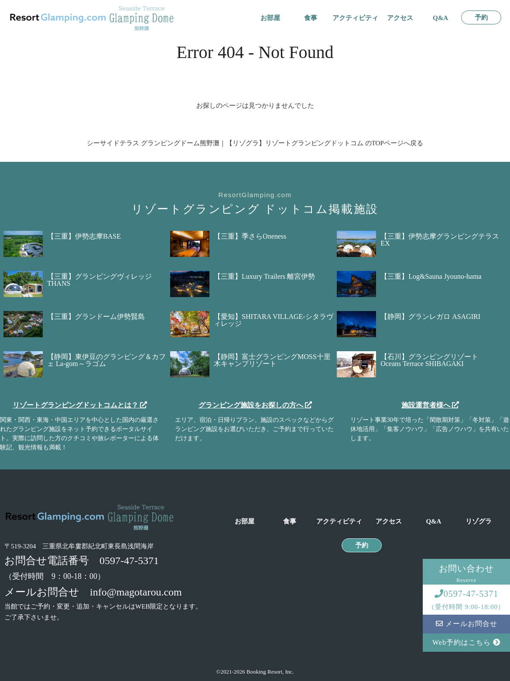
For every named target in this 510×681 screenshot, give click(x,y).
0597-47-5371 (129, 560)
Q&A (440, 18)
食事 (310, 18)
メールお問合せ (466, 623)
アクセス (400, 18)
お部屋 (270, 18)
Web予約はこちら (466, 642)
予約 (481, 17)
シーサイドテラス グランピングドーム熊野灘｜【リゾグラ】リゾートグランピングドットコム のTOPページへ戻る (255, 143)
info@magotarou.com (136, 592)
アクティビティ (355, 18)
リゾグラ (479, 521)
